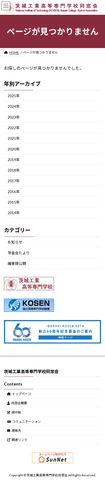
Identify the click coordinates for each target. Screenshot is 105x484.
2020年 (14, 149)
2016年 (14, 191)
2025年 (14, 95)
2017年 (14, 180)
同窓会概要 (17, 403)
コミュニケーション (24, 421)
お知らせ (15, 242)
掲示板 (14, 412)
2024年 (14, 106)
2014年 (14, 212)
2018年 (14, 170)
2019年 (14, 159)
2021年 (14, 138)
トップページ (19, 394)
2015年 (14, 202)
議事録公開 (17, 263)
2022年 (14, 127)
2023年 (14, 117)
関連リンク (17, 440)
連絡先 (14, 431)
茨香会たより (19, 253)
